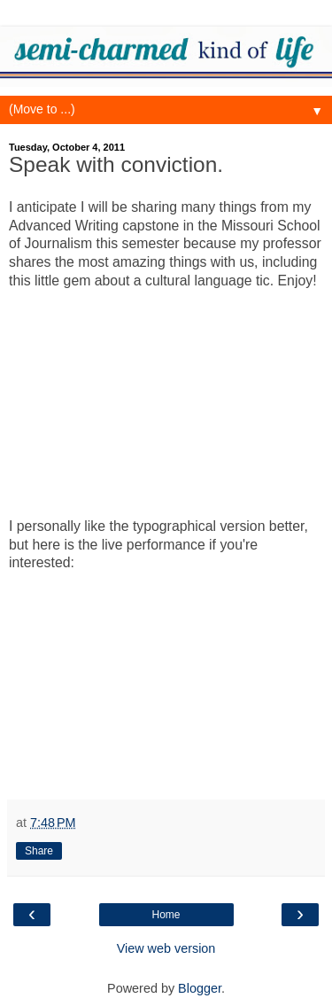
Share (39, 851)
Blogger (199, 988)
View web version (166, 948)
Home (165, 915)
